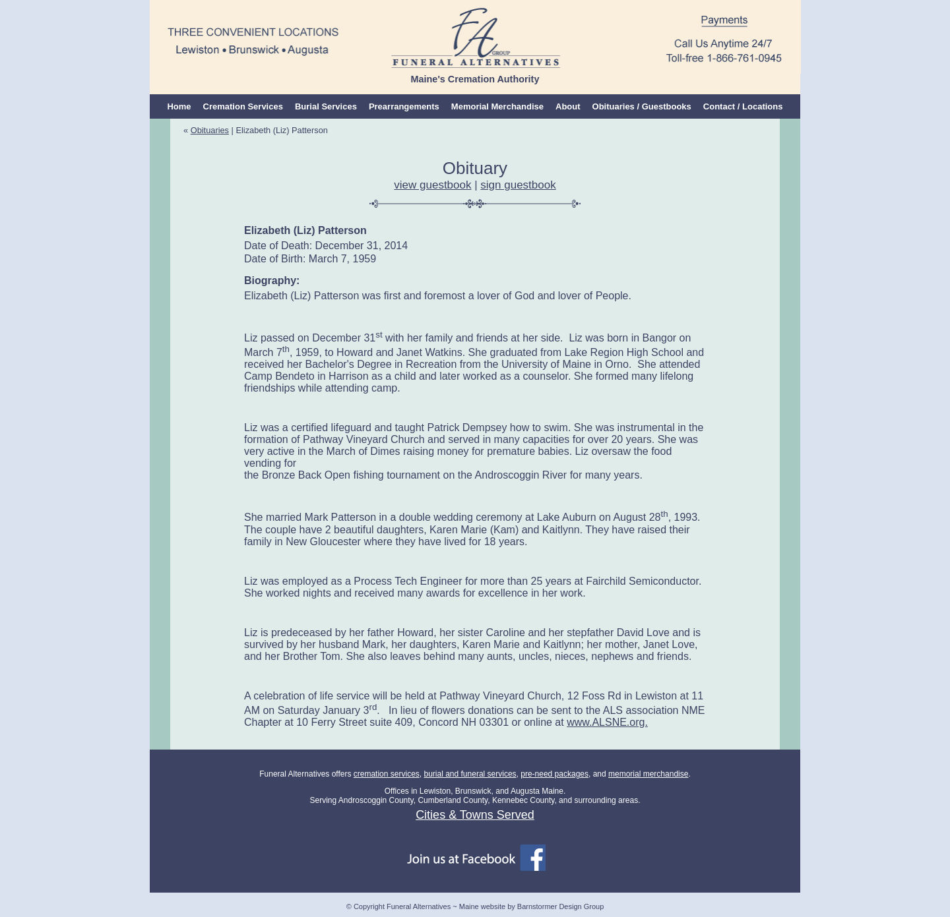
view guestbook (432, 185)
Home (179, 106)
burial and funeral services (470, 774)
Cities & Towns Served (475, 814)
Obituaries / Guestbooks (641, 106)
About (568, 106)
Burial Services (326, 106)
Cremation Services (243, 106)
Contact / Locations (743, 106)
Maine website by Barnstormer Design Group (531, 906)
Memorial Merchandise (497, 106)
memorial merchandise (648, 774)
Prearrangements (404, 106)
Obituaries (210, 130)
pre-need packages (554, 774)
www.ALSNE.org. (607, 722)
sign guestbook (517, 185)
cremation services (387, 774)
